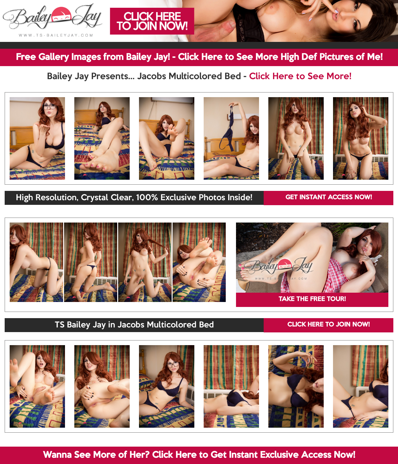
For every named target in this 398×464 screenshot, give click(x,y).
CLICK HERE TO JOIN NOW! (328, 325)
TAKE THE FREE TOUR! (312, 299)
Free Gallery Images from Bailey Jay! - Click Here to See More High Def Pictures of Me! (199, 57)
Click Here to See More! (300, 77)
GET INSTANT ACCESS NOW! (328, 197)
